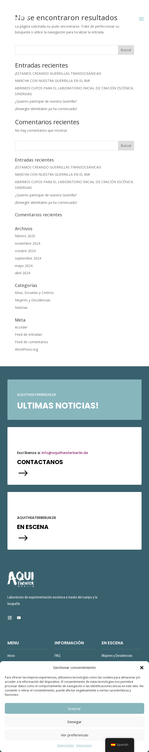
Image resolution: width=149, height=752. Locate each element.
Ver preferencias (74, 735)
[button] (141, 667)
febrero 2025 (25, 236)
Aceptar (74, 708)
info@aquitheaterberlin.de (65, 452)
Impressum (84, 745)
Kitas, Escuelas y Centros (34, 292)
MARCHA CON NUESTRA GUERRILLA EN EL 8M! (52, 80)
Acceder (21, 327)
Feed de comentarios (31, 342)
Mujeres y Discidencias (32, 300)
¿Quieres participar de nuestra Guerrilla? (46, 101)
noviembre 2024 (27, 243)
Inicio (11, 655)
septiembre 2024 (28, 258)
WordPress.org (26, 349)
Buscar (126, 50)
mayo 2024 (23, 265)
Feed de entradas (28, 334)
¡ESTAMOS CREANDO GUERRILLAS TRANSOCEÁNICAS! (58, 73)
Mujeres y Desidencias (117, 655)
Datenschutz (65, 745)
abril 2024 (22, 273)
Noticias (21, 307)
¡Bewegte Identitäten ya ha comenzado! (46, 108)
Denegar (74, 721)
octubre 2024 (25, 251)
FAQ (57, 655)
